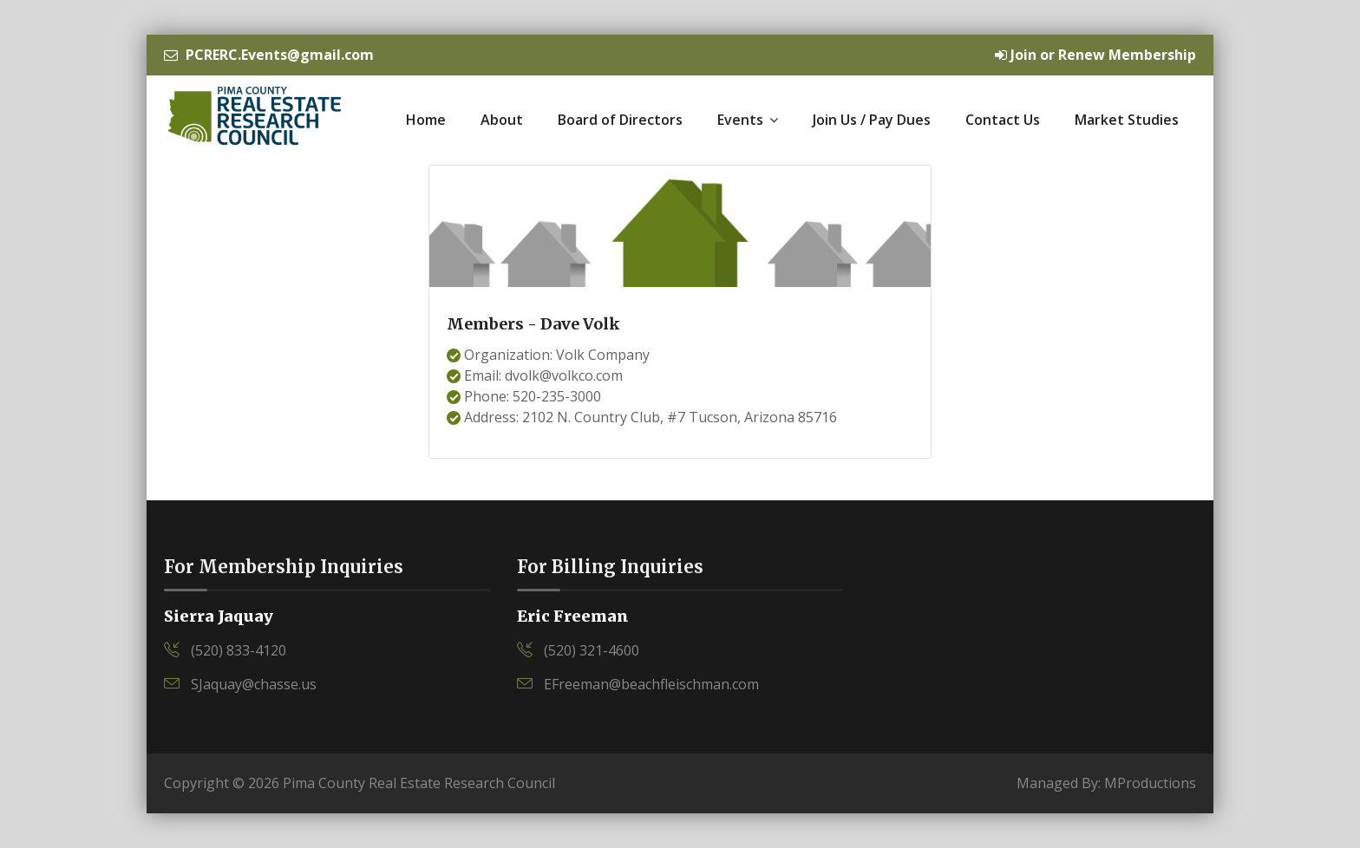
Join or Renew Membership (1095, 54)
